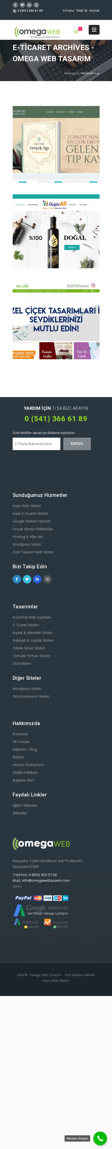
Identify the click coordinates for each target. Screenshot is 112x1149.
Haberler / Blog (25, 749)
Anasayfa (71, 73)
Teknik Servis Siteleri (29, 648)
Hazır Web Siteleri (27, 505)
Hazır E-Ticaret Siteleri (30, 513)
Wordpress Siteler (27, 544)
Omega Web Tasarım (45, 975)
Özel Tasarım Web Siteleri (33, 552)
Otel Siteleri (22, 663)
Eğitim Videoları (25, 805)
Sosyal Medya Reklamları (33, 528)
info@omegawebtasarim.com (46, 880)
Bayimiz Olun (23, 780)
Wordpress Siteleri (27, 688)
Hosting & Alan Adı (28, 536)
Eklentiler (20, 813)
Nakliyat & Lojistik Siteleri (33, 640)
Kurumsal (20, 733)
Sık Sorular (21, 741)
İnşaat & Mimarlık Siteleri (33, 632)
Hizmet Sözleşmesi (28, 764)
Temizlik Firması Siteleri (31, 655)
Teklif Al (81, 10)
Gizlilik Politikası (25, 772)
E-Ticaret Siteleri (26, 625)
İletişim (18, 757)
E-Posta (68, 10)
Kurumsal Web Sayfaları (32, 617)
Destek (94, 10)
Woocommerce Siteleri (31, 696)
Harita (17, 886)
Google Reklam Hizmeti (31, 521)
